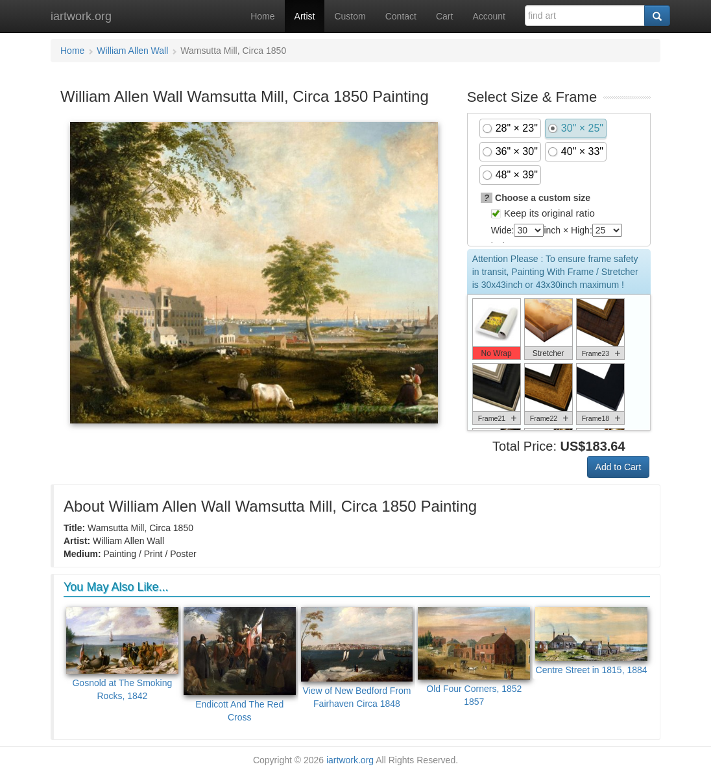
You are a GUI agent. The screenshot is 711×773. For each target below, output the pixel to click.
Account (488, 16)
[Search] (657, 15)
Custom (349, 16)
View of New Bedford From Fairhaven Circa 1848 (357, 658)
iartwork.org (81, 16)
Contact (400, 16)
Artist (305, 16)
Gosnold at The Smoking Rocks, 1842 (122, 654)
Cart (444, 16)
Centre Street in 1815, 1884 (591, 641)
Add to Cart (619, 467)
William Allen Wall (132, 50)
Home (262, 16)
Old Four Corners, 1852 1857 (474, 657)
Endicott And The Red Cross (240, 664)
